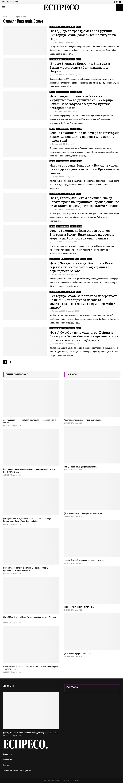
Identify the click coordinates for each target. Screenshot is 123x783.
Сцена (78, 26)
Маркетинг (8, 760)
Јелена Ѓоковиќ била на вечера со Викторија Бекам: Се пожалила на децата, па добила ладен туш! (84, 137)
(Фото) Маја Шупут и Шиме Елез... (78, 653)
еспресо (55, 209)
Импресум (7, 754)
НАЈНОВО (72, 374)
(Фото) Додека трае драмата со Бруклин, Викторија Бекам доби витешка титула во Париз (82, 35)
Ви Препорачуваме (56, 26)
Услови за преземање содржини (17, 770)
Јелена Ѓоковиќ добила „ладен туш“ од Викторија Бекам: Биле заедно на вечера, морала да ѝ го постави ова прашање (81, 234)
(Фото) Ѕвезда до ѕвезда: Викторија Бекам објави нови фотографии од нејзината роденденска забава (82, 267)
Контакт (6, 765)
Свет (65, 26)
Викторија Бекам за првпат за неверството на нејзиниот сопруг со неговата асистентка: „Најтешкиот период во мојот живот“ (83, 302)
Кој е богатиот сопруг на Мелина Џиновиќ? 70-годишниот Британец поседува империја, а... (27, 569)
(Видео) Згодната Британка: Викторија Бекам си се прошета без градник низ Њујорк (79, 67)
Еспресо (55, 42)
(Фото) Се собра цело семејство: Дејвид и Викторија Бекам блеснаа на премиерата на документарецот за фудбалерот (83, 336)
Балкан (52, 92)
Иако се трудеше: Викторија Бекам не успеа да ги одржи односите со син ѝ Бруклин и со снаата (84, 169)
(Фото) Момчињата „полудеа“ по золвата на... (83, 513)
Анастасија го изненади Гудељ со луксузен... (83, 420)
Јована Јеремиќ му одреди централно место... (84, 560)
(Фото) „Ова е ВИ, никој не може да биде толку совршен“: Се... (30, 732)
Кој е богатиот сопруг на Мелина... (79, 607)
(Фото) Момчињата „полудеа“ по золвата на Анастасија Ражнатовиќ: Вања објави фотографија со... (27, 519)
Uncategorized (54, 259)
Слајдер (71, 26)
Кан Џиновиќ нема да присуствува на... (81, 467)
